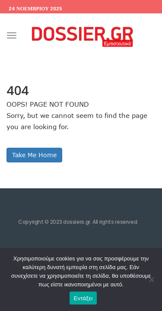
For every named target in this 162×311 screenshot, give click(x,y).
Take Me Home (34, 155)
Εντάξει (83, 298)
